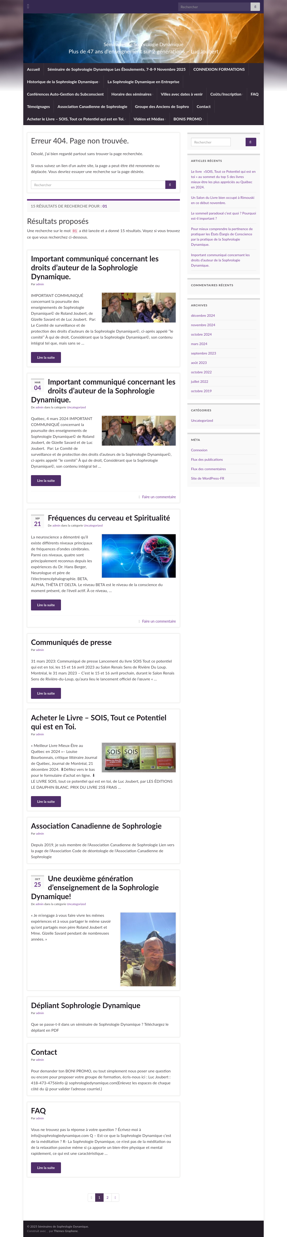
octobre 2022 (201, 372)
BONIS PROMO (188, 118)
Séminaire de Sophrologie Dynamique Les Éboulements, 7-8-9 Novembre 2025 (117, 69)
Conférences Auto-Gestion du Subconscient (65, 94)
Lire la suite (46, 357)
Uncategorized (76, 407)
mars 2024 (199, 344)
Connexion (199, 450)
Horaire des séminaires (132, 94)
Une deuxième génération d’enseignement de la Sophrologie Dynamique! (95, 887)
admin (40, 284)
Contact (203, 106)
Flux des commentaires (208, 469)
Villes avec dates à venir (182, 94)
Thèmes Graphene (66, 1231)
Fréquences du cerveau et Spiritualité (109, 517)
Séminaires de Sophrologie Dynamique (143, 43)
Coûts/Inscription (226, 94)
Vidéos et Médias (150, 118)
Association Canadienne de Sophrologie (92, 106)
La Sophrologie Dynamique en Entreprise (143, 81)
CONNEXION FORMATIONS (219, 69)
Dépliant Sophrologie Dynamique (85, 1005)
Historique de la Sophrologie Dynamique (63, 81)
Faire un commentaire (159, 497)
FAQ (255, 94)
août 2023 (199, 362)
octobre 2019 (201, 391)
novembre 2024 (203, 325)
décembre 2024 (203, 315)
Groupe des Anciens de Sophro (162, 106)
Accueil (33, 69)
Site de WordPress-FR (207, 478)
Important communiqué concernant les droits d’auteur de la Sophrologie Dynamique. (95, 267)
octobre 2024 (201, 334)
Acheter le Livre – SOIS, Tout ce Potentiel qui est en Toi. (76, 118)
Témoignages (38, 106)
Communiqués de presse (71, 641)
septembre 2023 (203, 353)
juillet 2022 (199, 381)
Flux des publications (207, 459)
